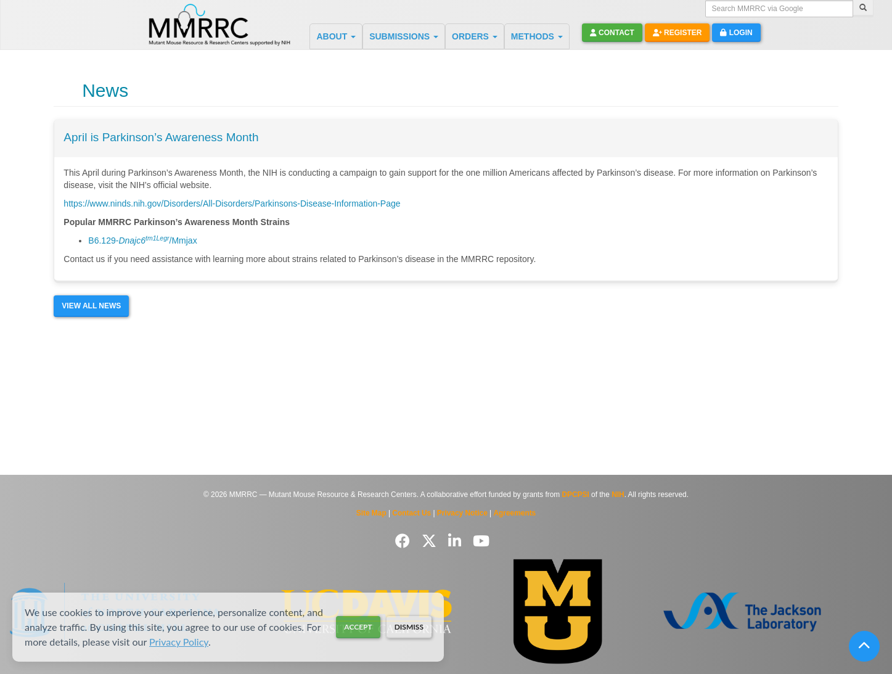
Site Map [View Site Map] (371, 513)
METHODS (537, 36)
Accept (358, 626)
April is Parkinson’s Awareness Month (160, 137)
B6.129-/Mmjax (142, 240)
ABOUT (336, 36)
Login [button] (736, 32)
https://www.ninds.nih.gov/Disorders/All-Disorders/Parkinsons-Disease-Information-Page (231, 203)
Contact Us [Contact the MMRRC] (411, 513)
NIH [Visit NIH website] (618, 494)
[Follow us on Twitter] (431, 541)
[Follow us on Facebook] (404, 541)
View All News (91, 306)
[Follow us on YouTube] (481, 541)
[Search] (863, 8)
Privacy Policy (178, 641)
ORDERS (474, 36)
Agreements (515, 513)
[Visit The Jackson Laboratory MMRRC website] (742, 611)
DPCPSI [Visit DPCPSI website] (575, 494)
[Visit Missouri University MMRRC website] (557, 611)
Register (677, 32)
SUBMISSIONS (403, 36)
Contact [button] (612, 32)
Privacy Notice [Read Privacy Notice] (462, 513)
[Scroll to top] (864, 646)
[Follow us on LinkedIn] (456, 541)
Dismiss (409, 626)
